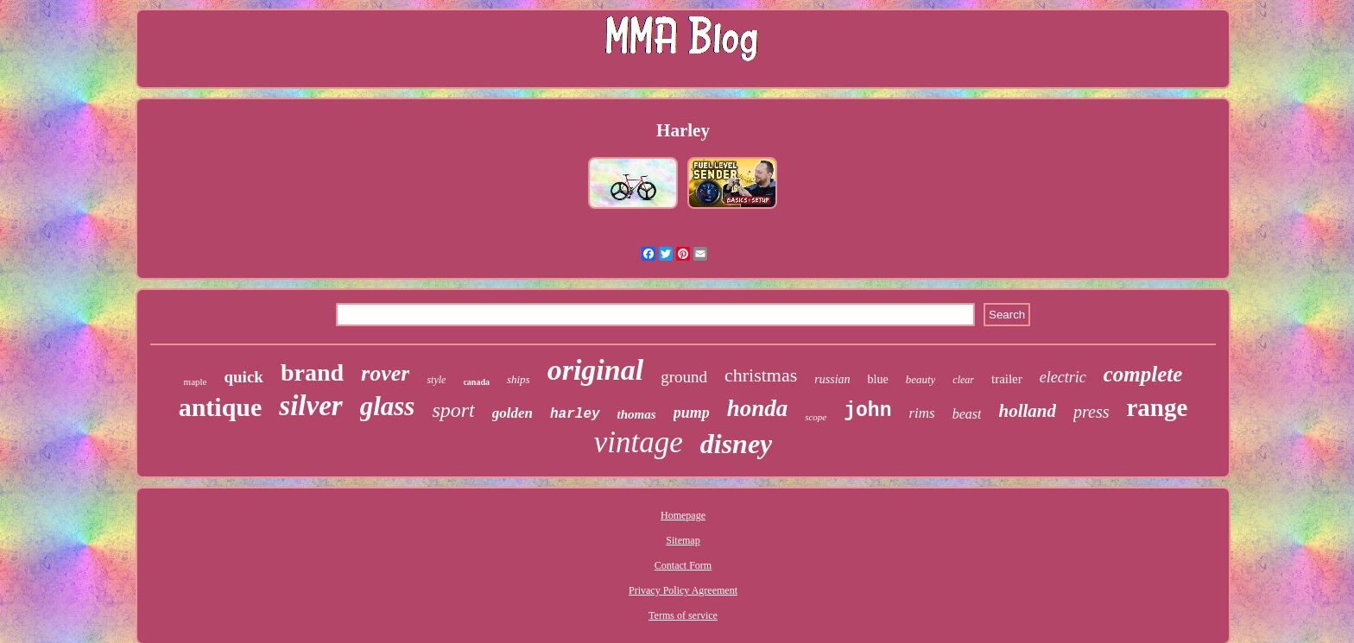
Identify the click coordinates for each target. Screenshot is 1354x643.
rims (921, 413)
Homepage (683, 515)
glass (387, 406)
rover (385, 373)
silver (310, 405)
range (1156, 407)
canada (476, 382)
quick (243, 377)
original (595, 370)
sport (453, 410)
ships (518, 379)
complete (1143, 374)
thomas (636, 414)
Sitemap (682, 540)
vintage (638, 442)
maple (195, 381)
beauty (921, 379)
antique (221, 407)
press (1091, 411)
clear (963, 380)
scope (815, 417)
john (867, 411)
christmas (760, 375)
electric (1063, 377)
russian (832, 379)
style (436, 380)
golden (512, 413)
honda (757, 408)
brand (312, 372)
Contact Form (683, 565)
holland (1027, 410)
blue (878, 379)
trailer (1006, 379)
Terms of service (683, 615)
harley (575, 414)
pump (692, 412)
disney (736, 443)
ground (684, 377)
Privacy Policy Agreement (683, 590)
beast (967, 414)
